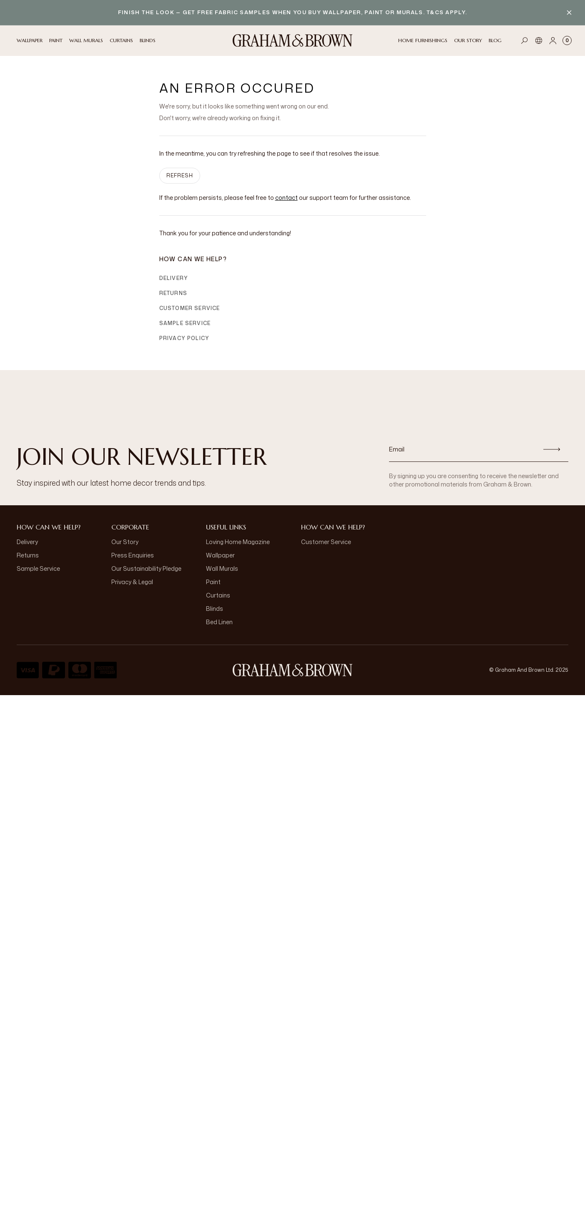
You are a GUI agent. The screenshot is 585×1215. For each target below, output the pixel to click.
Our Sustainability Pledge (146, 568)
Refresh (179, 175)
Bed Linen (219, 622)
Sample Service (185, 323)
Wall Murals (222, 568)
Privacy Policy (184, 338)
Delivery (173, 278)
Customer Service (189, 308)
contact (286, 198)
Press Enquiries (132, 555)
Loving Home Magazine (238, 542)
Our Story (124, 542)
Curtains (218, 595)
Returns (173, 293)
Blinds (214, 609)
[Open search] (524, 40)
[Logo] (293, 40)
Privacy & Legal (132, 582)
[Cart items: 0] (567, 40)
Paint (213, 582)
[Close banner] (569, 12)
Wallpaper (220, 555)
